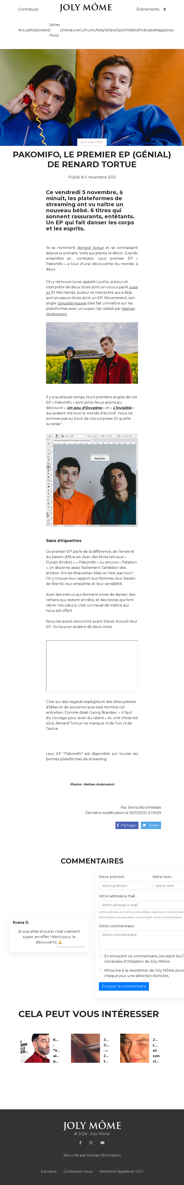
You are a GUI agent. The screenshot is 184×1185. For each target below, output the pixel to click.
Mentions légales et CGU (121, 1171)
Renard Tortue (90, 248)
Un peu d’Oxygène (84, 408)
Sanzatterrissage (72, 303)
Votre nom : (162, 877)
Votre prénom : (112, 877)
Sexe (112, 30)
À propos (48, 1171)
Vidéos (132, 30)
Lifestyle (101, 30)
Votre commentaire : (117, 926)
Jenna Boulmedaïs (144, 807)
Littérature (69, 30)
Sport (122, 30)
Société (42, 30)
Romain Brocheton (104, 1155)
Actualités (27, 30)
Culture (86, 30)
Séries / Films (54, 30)
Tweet (150, 825)
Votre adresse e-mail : (118, 896)
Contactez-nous (78, 1171)
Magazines (164, 30)
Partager (127, 825)
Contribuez (28, 9)
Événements (147, 9)
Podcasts (146, 30)
